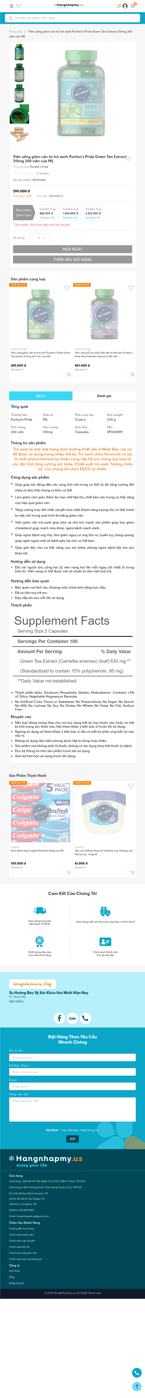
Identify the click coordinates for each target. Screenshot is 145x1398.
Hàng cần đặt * (20, 1094)
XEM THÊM (16, 1001)
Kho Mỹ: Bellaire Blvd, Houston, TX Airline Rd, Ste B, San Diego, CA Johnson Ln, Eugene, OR (28, 1198)
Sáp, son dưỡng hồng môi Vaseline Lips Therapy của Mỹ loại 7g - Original (104, 852)
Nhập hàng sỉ (16, 1283)
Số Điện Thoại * (20, 1065)
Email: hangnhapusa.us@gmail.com (29, 1216)
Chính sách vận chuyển (22, 1240)
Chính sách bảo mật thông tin (25, 1259)
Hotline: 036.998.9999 (21, 1210)
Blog (11, 1276)
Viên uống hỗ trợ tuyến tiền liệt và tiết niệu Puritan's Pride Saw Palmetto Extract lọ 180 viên (104, 354)
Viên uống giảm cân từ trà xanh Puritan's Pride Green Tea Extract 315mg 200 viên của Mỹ (40, 354)
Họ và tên (16, 1050)
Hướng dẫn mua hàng (21, 1228)
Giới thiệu (14, 1270)
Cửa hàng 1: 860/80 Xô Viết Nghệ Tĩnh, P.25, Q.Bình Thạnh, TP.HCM (47, 1181)
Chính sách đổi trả (19, 1246)
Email (13, 1080)
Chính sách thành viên (21, 1234)
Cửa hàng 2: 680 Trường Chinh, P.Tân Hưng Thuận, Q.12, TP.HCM (45, 1187)
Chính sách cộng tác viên (23, 1252)
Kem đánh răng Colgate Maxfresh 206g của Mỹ (37, 850)
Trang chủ (15, 31)
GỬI (72, 1139)
